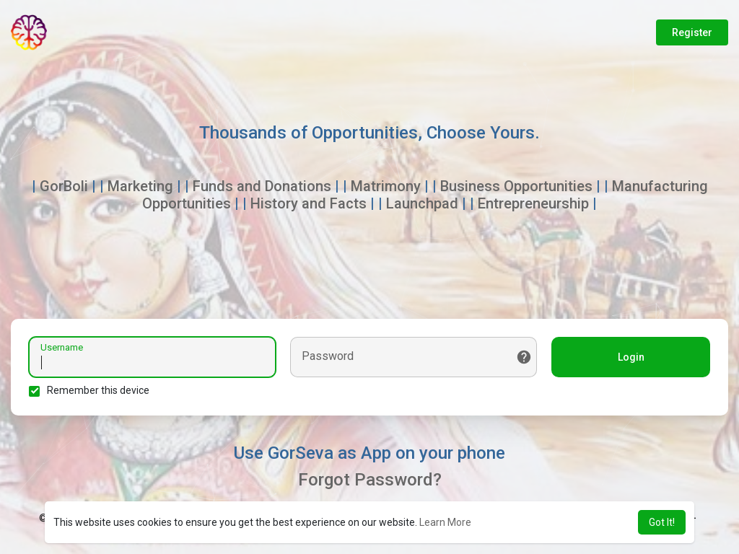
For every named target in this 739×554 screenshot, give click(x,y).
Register (692, 32)
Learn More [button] (445, 522)
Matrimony (386, 186)
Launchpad (422, 203)
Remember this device (98, 390)
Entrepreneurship (533, 203)
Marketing (140, 186)
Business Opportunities (516, 186)
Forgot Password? (370, 480)
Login (631, 357)
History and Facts (308, 203)
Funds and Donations (262, 186)
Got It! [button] (662, 522)
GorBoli (64, 186)
